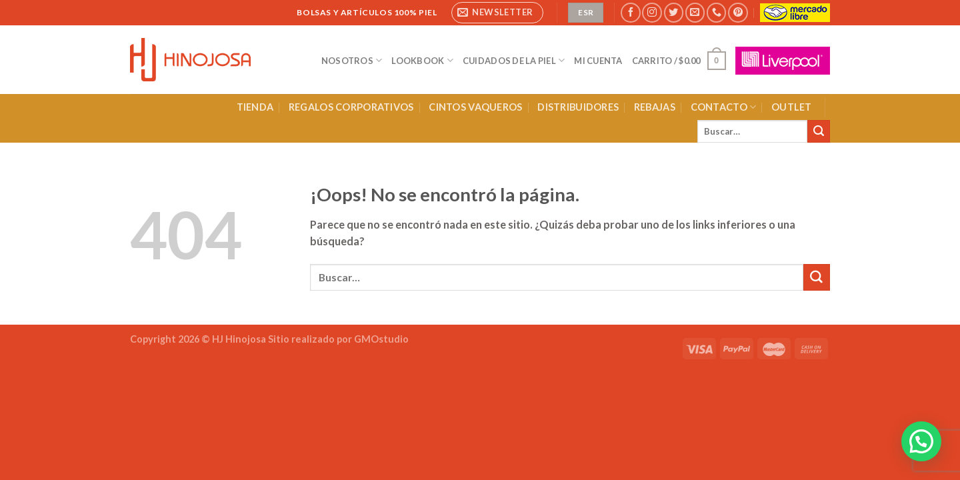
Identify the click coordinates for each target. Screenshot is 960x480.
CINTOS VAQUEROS (475, 107)
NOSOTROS (352, 60)
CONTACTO (724, 107)
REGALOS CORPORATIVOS (351, 107)
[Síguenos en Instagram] (651, 13)
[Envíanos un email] (695, 13)
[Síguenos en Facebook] (630, 13)
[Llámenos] (716, 13)
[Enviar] (818, 131)
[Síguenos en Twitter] (673, 13)
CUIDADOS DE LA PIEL (514, 60)
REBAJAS (654, 107)
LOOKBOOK (422, 60)
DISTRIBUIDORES (578, 107)
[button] (921, 441)
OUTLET (791, 107)
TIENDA (255, 107)
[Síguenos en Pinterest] (737, 13)
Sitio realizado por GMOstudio (338, 339)
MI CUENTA (598, 60)
